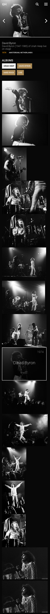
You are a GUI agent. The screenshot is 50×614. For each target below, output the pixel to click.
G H (4, 4)
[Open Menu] (45, 4)
